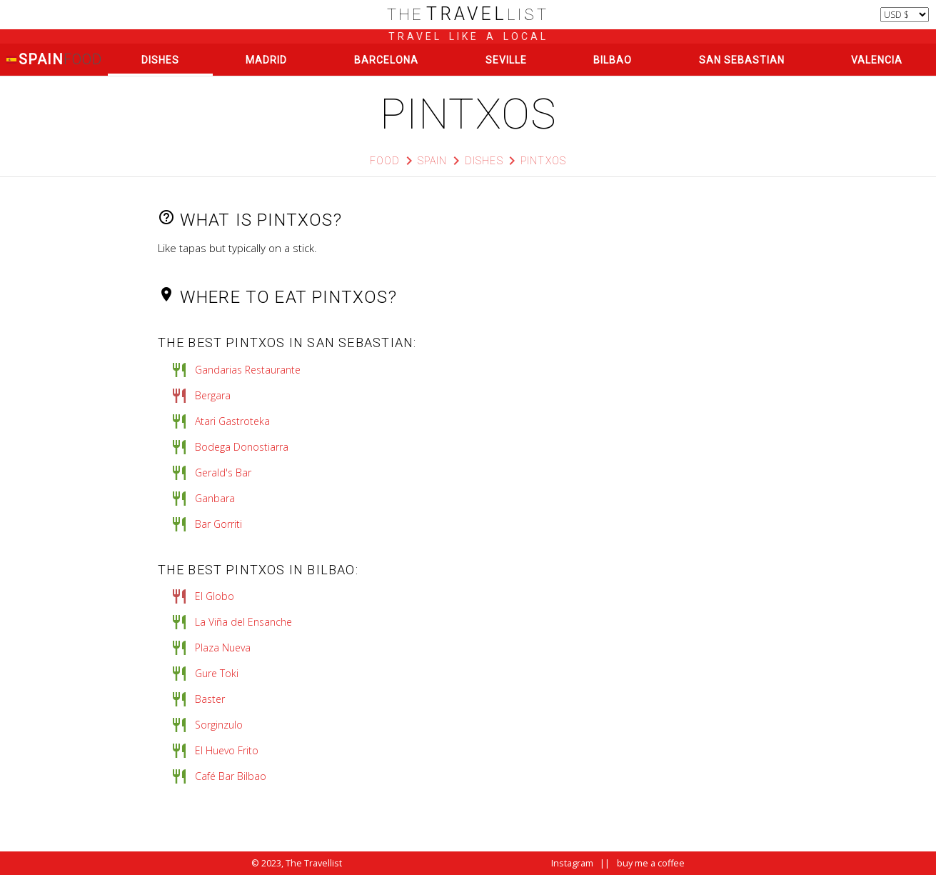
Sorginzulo (219, 724)
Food (385, 160)
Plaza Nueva (223, 647)
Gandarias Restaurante (248, 369)
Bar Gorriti (218, 524)
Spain (54, 59)
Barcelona (386, 60)
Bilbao (612, 60)
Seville (506, 60)
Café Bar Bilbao (230, 776)
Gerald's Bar (223, 472)
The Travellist (314, 863)
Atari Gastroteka (232, 421)
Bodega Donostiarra (241, 447)
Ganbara (215, 498)
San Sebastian (742, 60)
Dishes (160, 60)
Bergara (213, 395)
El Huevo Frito (226, 750)
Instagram (572, 863)
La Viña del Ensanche (243, 622)
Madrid (266, 60)
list (468, 15)
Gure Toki (216, 673)
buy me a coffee (651, 863)
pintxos (543, 160)
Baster (210, 699)
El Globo (214, 596)
